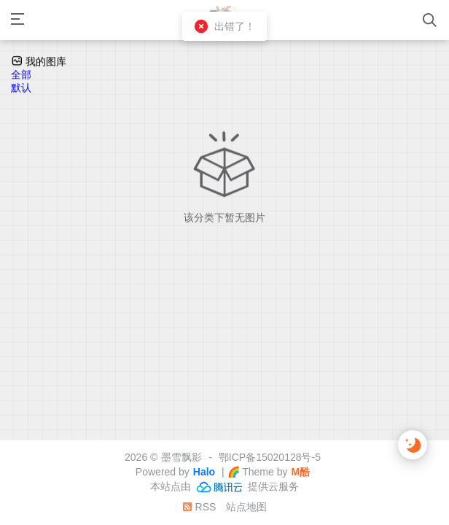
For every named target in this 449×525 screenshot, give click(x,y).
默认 (21, 89)
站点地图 (246, 507)
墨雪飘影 (181, 457)
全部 (21, 76)
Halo (204, 472)
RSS (199, 507)
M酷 (300, 472)
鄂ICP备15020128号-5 (270, 457)
